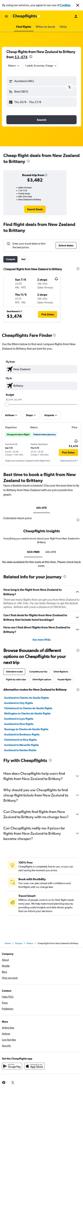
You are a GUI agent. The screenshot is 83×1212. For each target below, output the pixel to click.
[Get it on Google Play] (12, 1066)
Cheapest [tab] (10, 259)
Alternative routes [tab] (14, 671)
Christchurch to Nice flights (20, 739)
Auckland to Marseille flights (21, 744)
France (29, 943)
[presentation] (30, 56)
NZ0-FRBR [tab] (33, 551)
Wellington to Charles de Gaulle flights (27, 713)
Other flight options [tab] (41, 679)
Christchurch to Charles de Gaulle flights (28, 708)
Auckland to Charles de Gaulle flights (26, 697)
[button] (78, 5)
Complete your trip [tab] (38, 671)
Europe (18, 943)
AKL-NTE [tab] (41, 507)
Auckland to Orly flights (18, 702)
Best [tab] (23, 259)
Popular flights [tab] (64, 679)
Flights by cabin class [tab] (16, 679)
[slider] (7, 404)
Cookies (65, 5)
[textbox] (41, 369)
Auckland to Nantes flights (20, 750)
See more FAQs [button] (41, 639)
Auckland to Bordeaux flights (21, 734)
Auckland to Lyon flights (18, 718)
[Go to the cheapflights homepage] (27, 16)
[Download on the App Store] (34, 1066)
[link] (35, 209)
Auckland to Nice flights (18, 723)
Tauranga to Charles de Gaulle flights (26, 729)
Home (8, 943)
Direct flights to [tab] (61, 671)
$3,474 (21, 57)
